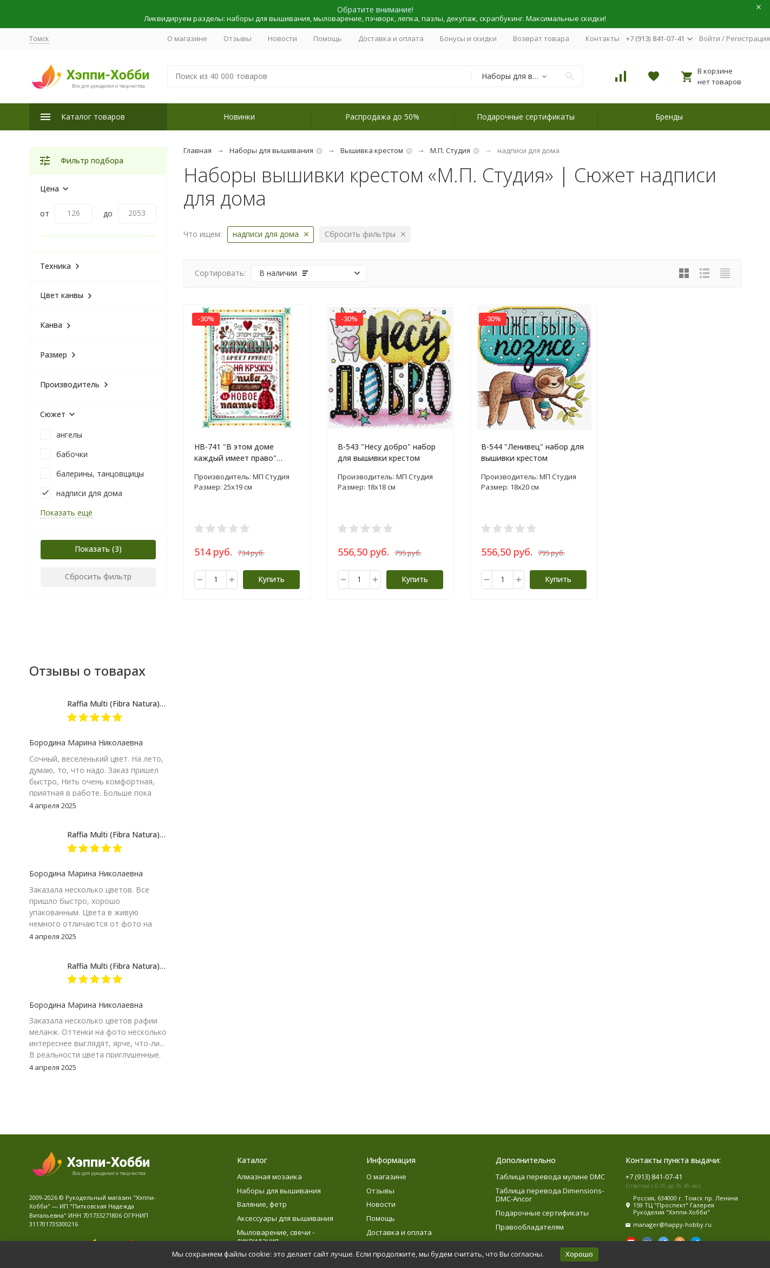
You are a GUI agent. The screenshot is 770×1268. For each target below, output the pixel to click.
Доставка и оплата (391, 38)
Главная (197, 150)
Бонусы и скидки (468, 38)
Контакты (602, 38)
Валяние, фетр (262, 1204)
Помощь (327, 38)
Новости (282, 38)
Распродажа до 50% (382, 116)
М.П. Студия (450, 150)
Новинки (239, 116)
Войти (709, 38)
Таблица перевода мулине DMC (550, 1176)
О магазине (187, 38)
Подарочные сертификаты (526, 116)
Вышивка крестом (371, 150)
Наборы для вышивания (271, 150)
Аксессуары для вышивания (285, 1218)
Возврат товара (541, 38)
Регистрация (748, 38)
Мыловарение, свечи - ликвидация (275, 1236)
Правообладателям (530, 1227)
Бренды (669, 116)
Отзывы (237, 38)
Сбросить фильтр (98, 576)
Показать (92, 549)
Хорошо (579, 1254)
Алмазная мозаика (269, 1176)
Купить (271, 579)
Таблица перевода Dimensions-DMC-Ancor (550, 1195)
